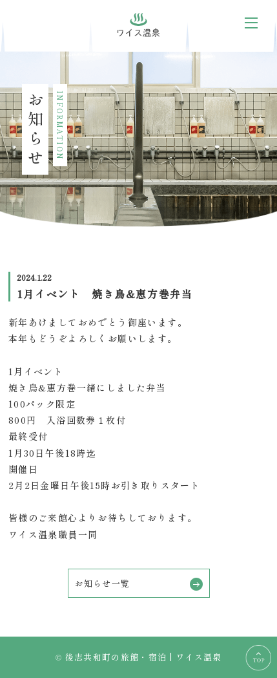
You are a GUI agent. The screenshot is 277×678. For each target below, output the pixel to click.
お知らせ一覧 (139, 584)
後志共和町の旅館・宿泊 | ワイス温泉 (143, 657)
